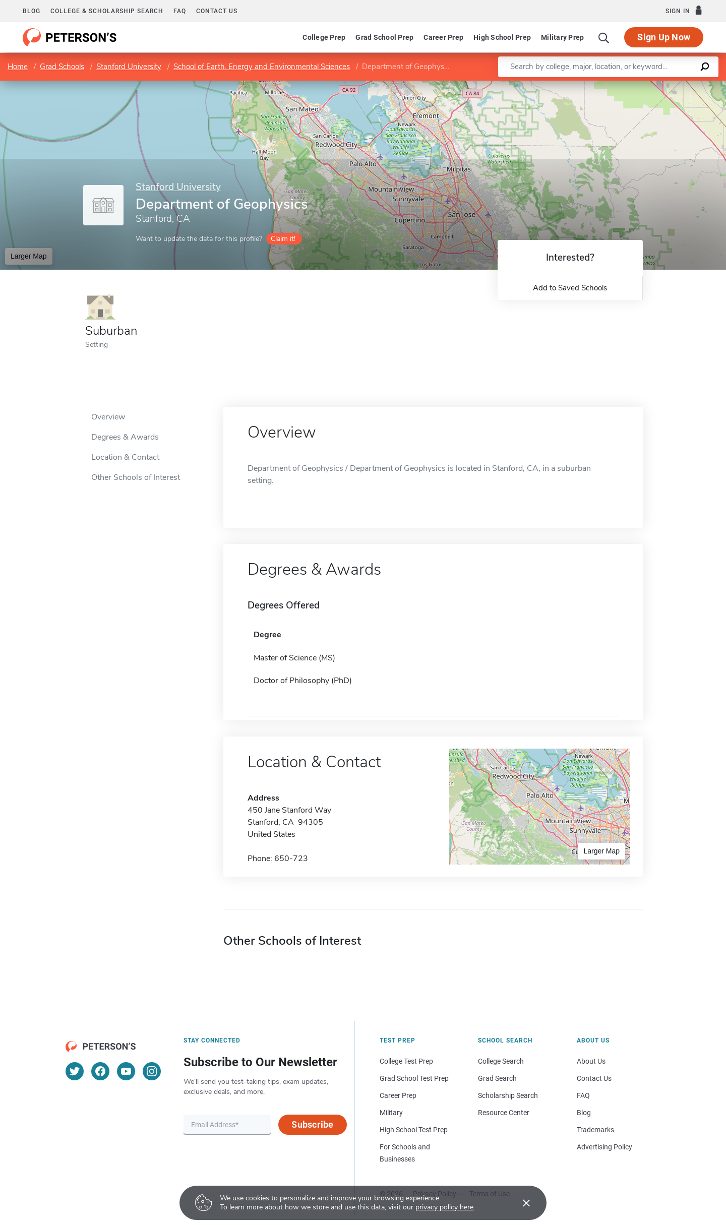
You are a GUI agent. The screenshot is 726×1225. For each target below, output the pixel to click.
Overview (108, 416)
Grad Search (497, 1078)
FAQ (179, 11)
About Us (591, 1061)
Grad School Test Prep (414, 1078)
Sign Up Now (663, 37)
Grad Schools (62, 67)
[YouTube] (126, 1071)
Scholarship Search (508, 1095)
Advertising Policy (604, 1147)
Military (391, 1113)
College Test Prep (406, 1061)
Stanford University (128, 67)
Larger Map (29, 256)
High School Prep (502, 37)
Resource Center (503, 1113)
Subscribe (312, 1124)
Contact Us (594, 1078)
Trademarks (595, 1130)
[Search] (604, 37)
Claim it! (283, 238)
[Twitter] (75, 1071)
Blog (31, 11)
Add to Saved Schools (570, 288)
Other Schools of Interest (135, 477)
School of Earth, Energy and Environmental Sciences (261, 67)
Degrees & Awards (125, 437)
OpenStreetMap (658, 85)
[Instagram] (152, 1071)
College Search (501, 1061)
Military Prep (562, 37)
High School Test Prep (414, 1130)
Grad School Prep (384, 37)
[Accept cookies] (519, 1202)
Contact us (216, 11)
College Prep (323, 37)
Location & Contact (125, 457)
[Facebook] (100, 1071)
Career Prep (443, 37)
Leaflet (604, 85)
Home (18, 67)
